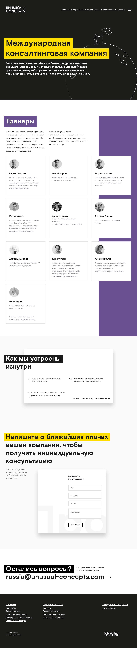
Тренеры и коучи (13, 611)
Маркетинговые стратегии (114, 10)
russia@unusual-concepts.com (115, 605)
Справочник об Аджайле (53, 617)
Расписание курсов (51, 611)
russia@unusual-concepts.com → (59, 577)
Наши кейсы (67, 10)
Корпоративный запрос (83, 10)
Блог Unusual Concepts (16, 621)
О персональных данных (16, 614)
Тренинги (98, 10)
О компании (11, 605)
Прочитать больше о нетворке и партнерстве (89, 399)
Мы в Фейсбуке (108, 608)
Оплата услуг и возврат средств (19, 617)
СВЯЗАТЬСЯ (75, 525)
